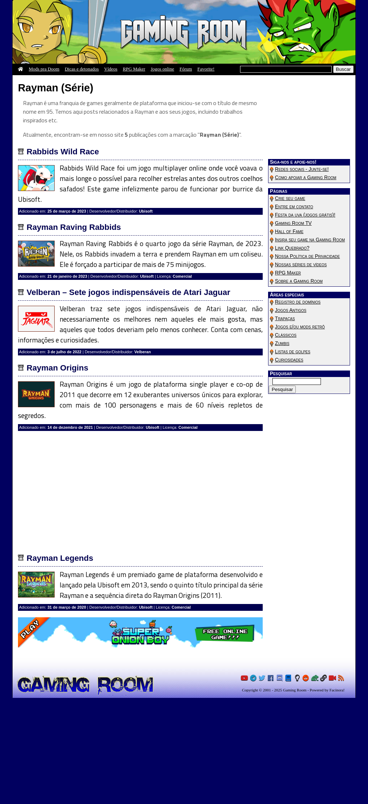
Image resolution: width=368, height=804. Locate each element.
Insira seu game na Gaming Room (310, 239)
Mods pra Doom (44, 69)
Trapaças (285, 318)
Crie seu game (290, 198)
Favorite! (206, 69)
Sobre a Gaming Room (299, 281)
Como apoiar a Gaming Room (305, 177)
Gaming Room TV (293, 223)
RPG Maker (134, 69)
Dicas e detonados (82, 69)
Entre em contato (294, 206)
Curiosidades (289, 360)
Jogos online (162, 69)
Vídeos (111, 69)
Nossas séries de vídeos (301, 264)
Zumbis (282, 343)
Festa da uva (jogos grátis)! (305, 215)
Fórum (186, 69)
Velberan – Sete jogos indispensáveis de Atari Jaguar (128, 398)
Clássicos (285, 335)
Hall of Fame (289, 231)
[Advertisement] (140, 131)
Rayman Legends (60, 664)
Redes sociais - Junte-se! (302, 169)
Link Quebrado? (292, 248)
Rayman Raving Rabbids (74, 333)
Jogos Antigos (290, 310)
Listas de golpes (292, 351)
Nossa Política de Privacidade (307, 256)
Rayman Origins (57, 473)
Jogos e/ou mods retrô (300, 327)
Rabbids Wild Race (63, 257)
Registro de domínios (298, 302)
